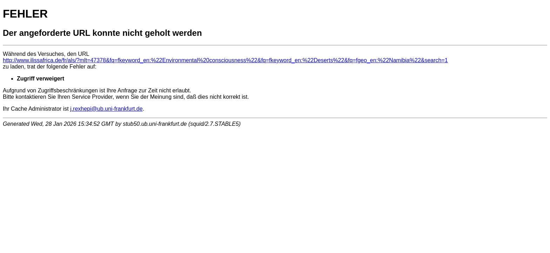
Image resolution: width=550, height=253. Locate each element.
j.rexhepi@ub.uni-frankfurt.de (106, 109)
